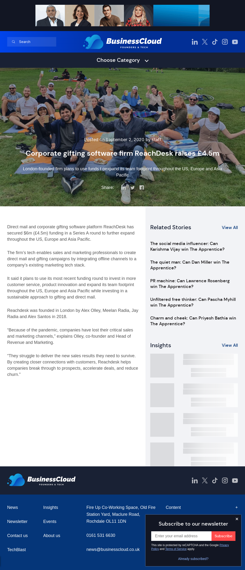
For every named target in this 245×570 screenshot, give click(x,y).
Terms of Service (176, 549)
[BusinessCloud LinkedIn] (195, 42)
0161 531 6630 (100, 535)
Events (49, 521)
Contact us (17, 535)
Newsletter (17, 521)
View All (230, 227)
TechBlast (16, 549)
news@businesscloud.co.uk (112, 549)
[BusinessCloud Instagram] (225, 42)
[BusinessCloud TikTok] (215, 42)
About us (51, 535)
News (12, 507)
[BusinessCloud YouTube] (235, 42)
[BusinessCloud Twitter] (205, 42)
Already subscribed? (193, 558)
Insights (50, 507)
